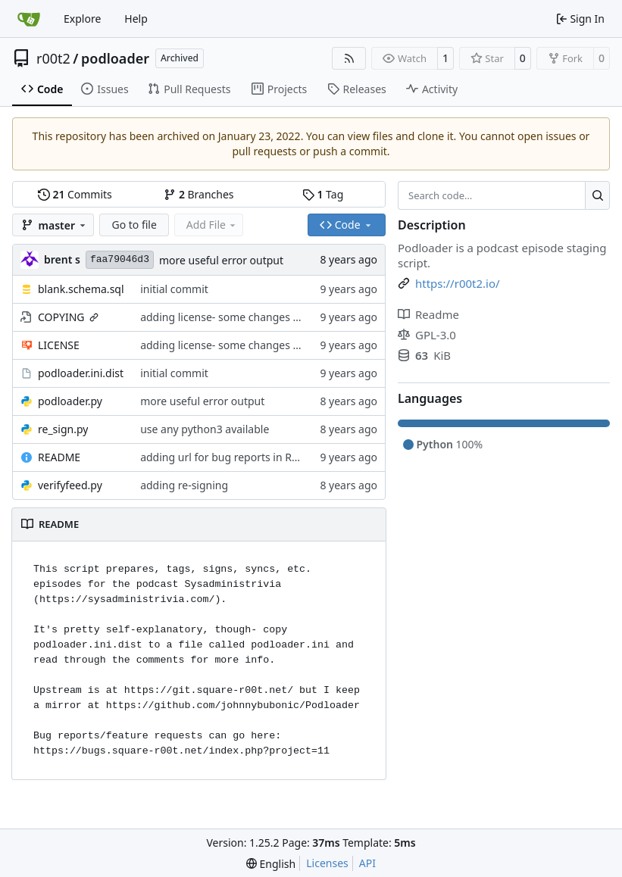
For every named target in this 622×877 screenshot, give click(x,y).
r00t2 (53, 58)
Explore (82, 18)
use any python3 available (204, 429)
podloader (115, 58)
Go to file (133, 224)
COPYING (61, 317)
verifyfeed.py (70, 485)
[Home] (29, 19)
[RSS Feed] (349, 58)
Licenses (327, 863)
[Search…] (597, 195)
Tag (322, 194)
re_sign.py (63, 429)
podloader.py (70, 401)
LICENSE (59, 345)
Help (136, 18)
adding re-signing (184, 485)
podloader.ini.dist (80, 373)
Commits (75, 194)
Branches (198, 194)
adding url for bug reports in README (233, 457)
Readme (428, 314)
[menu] (270, 864)
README (59, 457)
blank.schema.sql (81, 289)
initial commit (174, 289)
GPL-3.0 (427, 334)
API (367, 863)
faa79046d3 (119, 259)
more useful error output (221, 260)
